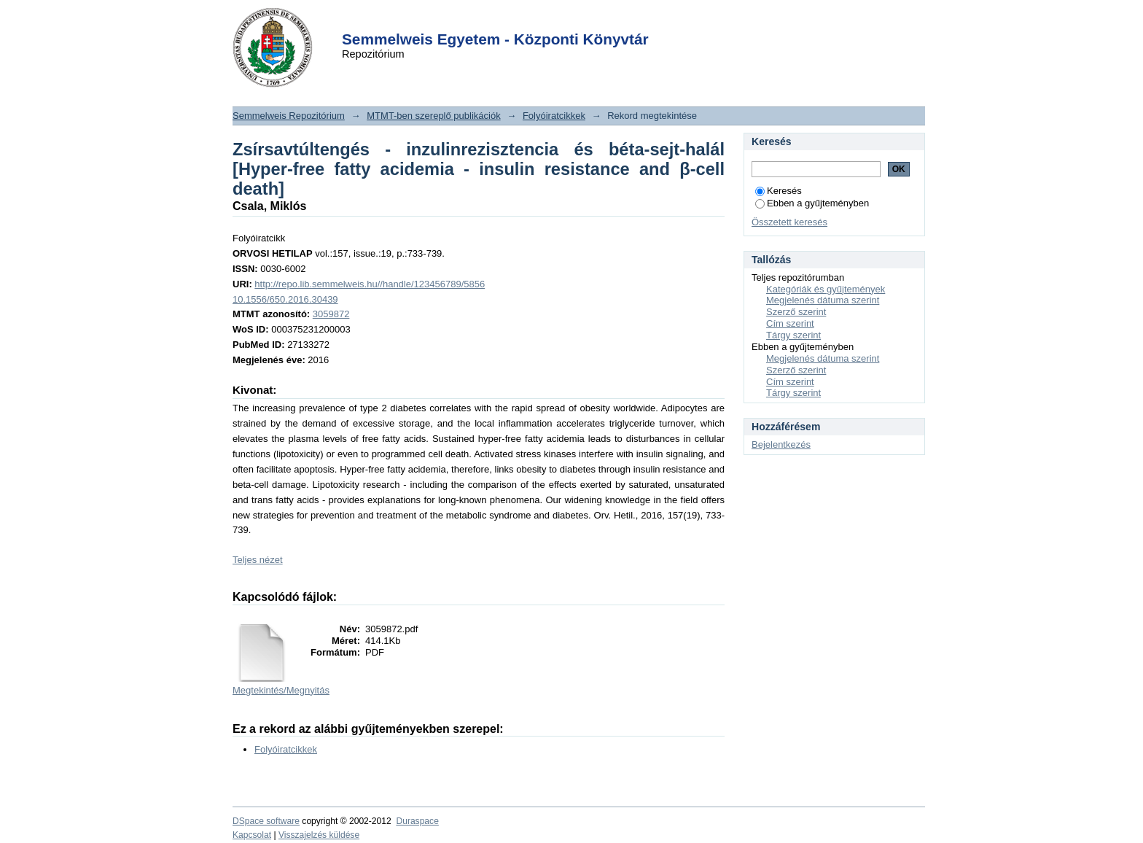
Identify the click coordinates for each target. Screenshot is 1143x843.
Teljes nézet (258, 559)
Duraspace (417, 821)
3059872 (331, 313)
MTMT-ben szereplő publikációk (434, 115)
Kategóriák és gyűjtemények (825, 289)
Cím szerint (790, 323)
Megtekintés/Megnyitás (281, 690)
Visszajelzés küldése (318, 835)
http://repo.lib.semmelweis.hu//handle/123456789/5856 (369, 284)
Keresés (778, 190)
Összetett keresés (789, 222)
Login (545, 20)
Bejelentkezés (781, 444)
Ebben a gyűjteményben (812, 203)
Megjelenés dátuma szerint (822, 300)
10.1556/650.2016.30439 (285, 299)
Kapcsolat (252, 835)
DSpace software (266, 821)
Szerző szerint (796, 311)
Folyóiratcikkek (554, 115)
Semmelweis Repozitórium (289, 115)
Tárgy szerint (793, 335)
